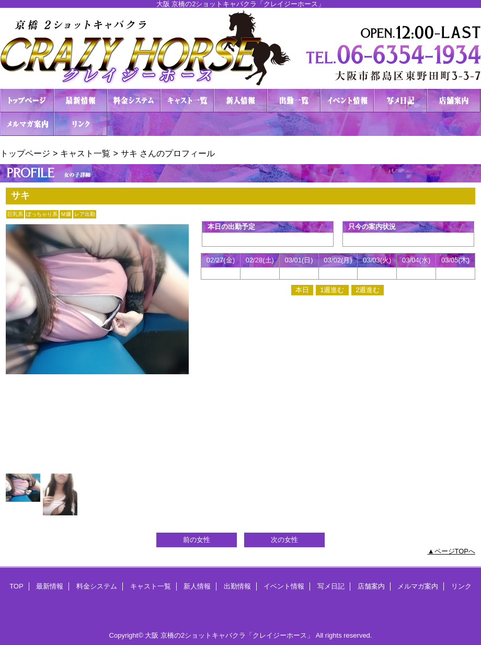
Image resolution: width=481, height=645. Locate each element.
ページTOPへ (455, 551)
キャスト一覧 (187, 100)
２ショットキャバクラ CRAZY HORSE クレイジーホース (240, 48)
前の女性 (196, 540)
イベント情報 (347, 100)
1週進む (332, 290)
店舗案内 (453, 100)
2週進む (368, 290)
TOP (27, 100)
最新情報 (80, 100)
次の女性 (284, 540)
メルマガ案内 (27, 124)
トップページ (25, 153)
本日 (302, 290)
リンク (80, 124)
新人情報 (240, 100)
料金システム (134, 100)
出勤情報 (293, 100)
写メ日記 (400, 100)
